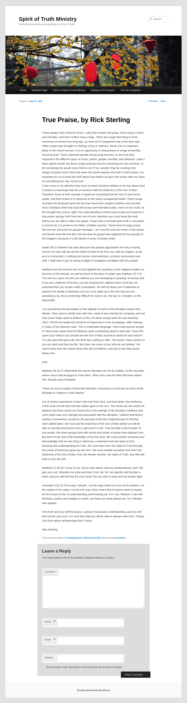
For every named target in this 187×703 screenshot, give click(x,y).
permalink (120, 538)
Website (49, 657)
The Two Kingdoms (130, 90)
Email (50, 639)
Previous (152, 101)
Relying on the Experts (103, 90)
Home (23, 90)
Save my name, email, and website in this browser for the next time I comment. (84, 667)
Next (164, 101)
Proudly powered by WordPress (93, 690)
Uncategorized (73, 538)
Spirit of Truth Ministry (48, 19)
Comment (50, 571)
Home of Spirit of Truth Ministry (69, 90)
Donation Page (39, 90)
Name (50, 622)
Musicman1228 (92, 538)
